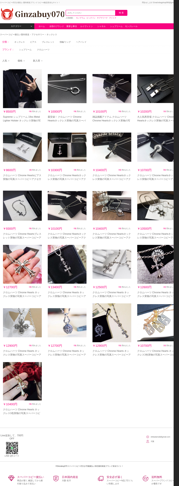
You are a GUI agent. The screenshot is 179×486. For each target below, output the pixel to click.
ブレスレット (48, 42)
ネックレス (52, 34)
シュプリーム (116, 26)
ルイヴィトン (86, 26)
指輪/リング (65, 42)
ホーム (42, 26)
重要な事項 (71, 26)
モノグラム (80, 18)
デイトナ (112, 18)
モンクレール (131, 26)
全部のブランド (56, 26)
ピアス (33, 42)
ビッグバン (91, 18)
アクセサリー (38, 34)
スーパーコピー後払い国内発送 (15, 34)
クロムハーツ (43, 49)
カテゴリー (21, 26)
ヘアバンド (81, 42)
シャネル (101, 26)
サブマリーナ (102, 18)
